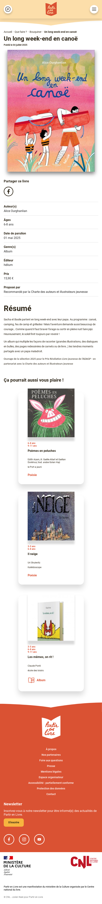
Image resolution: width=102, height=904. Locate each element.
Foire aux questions (51, 760)
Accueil (8, 31)
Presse (51, 766)
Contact (51, 794)
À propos (51, 749)
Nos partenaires (51, 754)
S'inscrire (13, 822)
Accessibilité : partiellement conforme (51, 782)
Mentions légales (51, 771)
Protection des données (51, 788)
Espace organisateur (51, 777)
